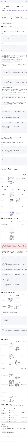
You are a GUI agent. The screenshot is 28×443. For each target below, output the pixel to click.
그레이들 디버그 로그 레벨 (12, 231)
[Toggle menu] (26, 1)
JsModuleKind (11, 417)
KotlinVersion (11, 412)
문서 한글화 (4, 1)
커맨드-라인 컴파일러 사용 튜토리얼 (7, 22)
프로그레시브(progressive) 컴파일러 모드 (11, 182)
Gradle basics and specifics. (7, 431)
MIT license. (18, 436)
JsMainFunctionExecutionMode (14, 415)
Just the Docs (6, 441)
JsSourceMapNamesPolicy (13, 421)
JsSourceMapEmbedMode (13, 419)
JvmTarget (11, 410)
